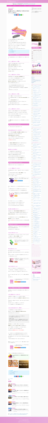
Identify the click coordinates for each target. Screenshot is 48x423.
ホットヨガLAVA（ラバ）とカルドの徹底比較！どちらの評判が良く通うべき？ (37, 101)
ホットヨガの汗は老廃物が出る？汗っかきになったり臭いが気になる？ (37, 223)
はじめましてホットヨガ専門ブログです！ (36, 242)
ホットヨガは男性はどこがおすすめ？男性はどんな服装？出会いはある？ (37, 225)
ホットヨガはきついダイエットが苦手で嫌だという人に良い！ (37, 235)
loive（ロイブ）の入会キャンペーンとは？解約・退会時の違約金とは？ (36, 138)
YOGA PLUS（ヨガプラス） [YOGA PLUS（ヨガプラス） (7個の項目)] (34, 247)
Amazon (16, 180)
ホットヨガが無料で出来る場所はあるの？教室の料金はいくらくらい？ (36, 195)
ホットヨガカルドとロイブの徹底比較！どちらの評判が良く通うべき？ (37, 118)
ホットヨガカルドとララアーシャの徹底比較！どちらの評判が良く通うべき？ (37, 109)
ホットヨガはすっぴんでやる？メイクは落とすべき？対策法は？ (37, 231)
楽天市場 (19, 347)
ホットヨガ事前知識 (12, 372)
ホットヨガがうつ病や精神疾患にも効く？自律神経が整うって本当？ (36, 227)
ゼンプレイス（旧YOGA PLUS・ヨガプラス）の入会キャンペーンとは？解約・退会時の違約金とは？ (37, 155)
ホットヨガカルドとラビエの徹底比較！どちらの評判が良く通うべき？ (37, 111)
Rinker (16, 194)
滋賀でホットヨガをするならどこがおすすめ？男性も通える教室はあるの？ (18, 414)
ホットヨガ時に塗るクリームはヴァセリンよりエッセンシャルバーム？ (37, 229)
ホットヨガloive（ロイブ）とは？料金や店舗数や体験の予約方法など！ (37, 140)
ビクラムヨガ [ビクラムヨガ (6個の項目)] (33, 250)
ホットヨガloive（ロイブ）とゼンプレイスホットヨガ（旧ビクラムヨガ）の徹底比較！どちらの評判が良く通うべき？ (37, 132)
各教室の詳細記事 (17, 418)
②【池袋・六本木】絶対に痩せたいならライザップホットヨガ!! (28, 3)
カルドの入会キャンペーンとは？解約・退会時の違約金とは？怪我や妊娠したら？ (37, 123)
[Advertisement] (18, 21)
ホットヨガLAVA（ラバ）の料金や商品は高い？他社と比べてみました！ (37, 92)
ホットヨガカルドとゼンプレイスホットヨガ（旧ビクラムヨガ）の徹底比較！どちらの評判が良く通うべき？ (37, 114)
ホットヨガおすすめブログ (11, 1)
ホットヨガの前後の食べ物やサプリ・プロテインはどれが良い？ (37, 219)
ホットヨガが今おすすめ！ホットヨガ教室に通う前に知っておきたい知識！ (37, 184)
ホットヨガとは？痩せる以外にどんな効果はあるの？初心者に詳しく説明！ (37, 240)
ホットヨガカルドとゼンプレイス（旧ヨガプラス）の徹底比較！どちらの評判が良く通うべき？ (37, 116)
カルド (34, 275)
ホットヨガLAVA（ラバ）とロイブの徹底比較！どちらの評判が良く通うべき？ (37, 99)
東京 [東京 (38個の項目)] (34, 254)
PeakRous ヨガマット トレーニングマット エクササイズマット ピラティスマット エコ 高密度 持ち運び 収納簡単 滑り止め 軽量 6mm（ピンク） (21, 193)
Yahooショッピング (20, 180)
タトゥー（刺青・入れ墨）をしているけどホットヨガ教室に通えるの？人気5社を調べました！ (37, 187)
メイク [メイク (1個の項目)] (36, 250)
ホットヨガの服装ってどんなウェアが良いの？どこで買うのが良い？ (37, 236)
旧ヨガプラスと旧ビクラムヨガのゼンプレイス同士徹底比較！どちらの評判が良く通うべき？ (37, 147)
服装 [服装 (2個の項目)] (32, 254)
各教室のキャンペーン (22, 418)
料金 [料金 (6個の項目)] (37, 253)
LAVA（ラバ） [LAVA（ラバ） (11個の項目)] (33, 246)
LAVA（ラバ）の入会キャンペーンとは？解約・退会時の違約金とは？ (37, 103)
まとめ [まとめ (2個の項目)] (39, 247)
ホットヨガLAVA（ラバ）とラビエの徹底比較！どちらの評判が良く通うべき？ (37, 86)
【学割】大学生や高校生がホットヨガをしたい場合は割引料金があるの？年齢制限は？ (37, 192)
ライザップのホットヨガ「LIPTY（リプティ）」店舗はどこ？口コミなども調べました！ (37, 201)
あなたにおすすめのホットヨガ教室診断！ (38, 266)
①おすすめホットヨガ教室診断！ (17, 3)
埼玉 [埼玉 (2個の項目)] (35, 253)
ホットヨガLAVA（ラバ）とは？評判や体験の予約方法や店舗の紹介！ (37, 105)
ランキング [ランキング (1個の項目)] (39, 250)
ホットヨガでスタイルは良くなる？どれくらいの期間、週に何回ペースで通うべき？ (37, 203)
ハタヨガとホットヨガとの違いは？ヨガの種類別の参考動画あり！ (37, 212)
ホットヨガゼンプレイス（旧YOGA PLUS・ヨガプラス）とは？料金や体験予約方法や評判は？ (37, 158)
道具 (9, 379)
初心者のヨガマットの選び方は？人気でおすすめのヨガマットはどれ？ (37, 183)
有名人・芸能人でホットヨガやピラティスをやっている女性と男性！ (37, 179)
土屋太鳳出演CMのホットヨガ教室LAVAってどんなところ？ (37, 90)
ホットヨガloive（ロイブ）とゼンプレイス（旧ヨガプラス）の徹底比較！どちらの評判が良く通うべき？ (37, 129)
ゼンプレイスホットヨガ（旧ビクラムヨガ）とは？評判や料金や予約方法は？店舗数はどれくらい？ (37, 175)
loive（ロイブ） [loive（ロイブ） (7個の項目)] (37, 246)
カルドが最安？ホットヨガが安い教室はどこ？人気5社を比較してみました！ (37, 208)
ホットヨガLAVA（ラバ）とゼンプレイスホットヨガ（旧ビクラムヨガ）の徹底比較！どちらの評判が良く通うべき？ (37, 95)
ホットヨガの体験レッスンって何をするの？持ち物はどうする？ (37, 233)
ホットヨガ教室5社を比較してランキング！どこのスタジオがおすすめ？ (37, 221)
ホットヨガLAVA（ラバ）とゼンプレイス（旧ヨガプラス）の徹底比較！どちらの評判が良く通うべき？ (37, 97)
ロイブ (34, 276)
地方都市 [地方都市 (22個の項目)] (33, 253)
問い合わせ (31, 418)
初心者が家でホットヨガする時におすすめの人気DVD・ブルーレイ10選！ (37, 194)
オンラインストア (17, 296)
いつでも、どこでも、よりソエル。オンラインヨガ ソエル (28, 4)
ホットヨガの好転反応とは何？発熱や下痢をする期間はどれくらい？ (20, 409)
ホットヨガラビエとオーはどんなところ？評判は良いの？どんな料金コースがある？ (37, 198)
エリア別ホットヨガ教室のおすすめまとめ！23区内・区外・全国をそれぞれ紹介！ (19, 413)
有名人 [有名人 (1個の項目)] (39, 253)
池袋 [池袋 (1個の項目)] (38, 254)
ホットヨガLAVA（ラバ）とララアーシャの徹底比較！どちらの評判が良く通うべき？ (37, 88)
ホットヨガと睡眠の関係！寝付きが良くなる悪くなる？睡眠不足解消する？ (37, 218)
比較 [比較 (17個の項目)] (36, 254)
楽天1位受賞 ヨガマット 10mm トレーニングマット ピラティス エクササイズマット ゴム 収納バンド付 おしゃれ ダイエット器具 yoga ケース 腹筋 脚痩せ (21, 259)
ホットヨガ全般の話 (11, 378)
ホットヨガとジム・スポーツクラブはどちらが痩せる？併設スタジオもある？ (37, 238)
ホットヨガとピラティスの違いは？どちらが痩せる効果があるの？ (37, 214)
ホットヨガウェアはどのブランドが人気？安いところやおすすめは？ (36, 181)
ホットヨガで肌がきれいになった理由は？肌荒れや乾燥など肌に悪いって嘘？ (37, 189)
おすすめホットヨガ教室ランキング (14, 371)
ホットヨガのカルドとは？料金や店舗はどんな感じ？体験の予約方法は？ (37, 125)
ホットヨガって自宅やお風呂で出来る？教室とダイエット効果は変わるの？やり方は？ (37, 206)
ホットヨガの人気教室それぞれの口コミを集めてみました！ (37, 210)
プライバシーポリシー (27, 418)
